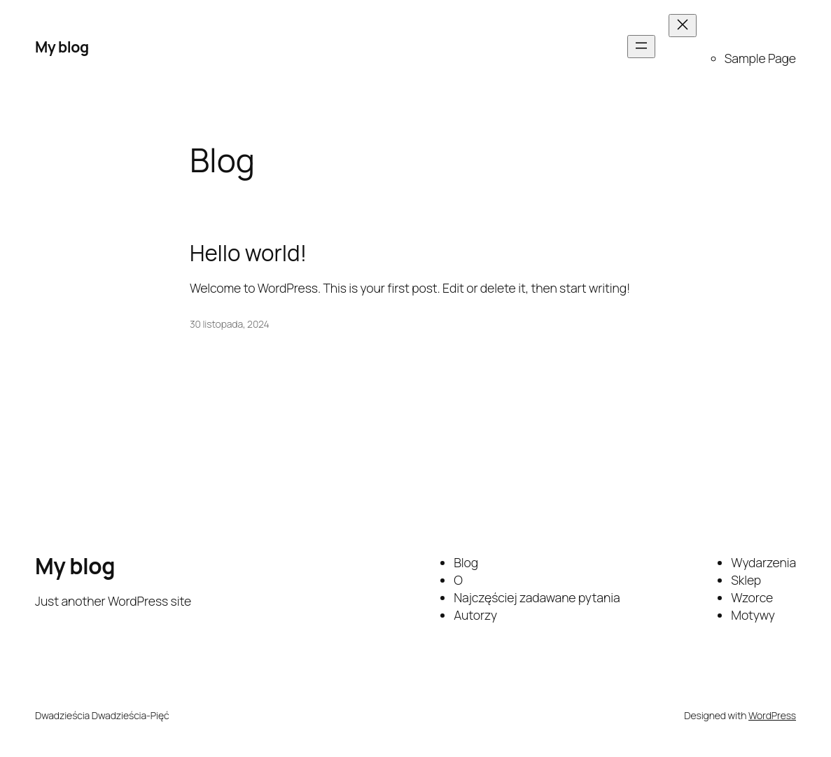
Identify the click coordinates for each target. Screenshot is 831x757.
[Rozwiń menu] (641, 46)
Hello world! (248, 253)
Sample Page (760, 58)
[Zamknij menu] (683, 25)
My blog (62, 46)
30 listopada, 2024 (230, 324)
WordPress (772, 715)
